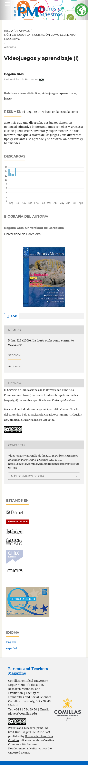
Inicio (8, 30)
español (11, 648)
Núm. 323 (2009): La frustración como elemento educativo (40, 36)
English (11, 642)
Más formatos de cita (27, 476)
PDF (13, 316)
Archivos (23, 30)
